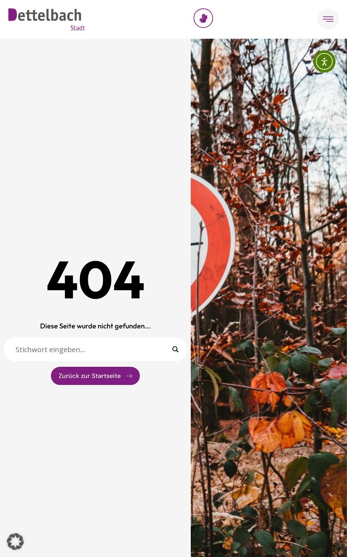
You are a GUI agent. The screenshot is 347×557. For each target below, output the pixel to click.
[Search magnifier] (175, 349)
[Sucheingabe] (92, 349)
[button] (15, 541)
